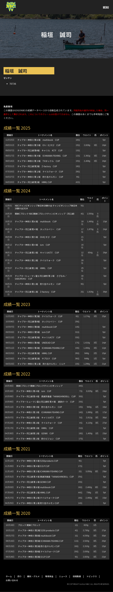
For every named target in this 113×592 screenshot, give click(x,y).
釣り (20, 576)
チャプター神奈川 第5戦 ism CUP (34, 332)
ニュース (63, 576)
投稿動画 (77, 576)
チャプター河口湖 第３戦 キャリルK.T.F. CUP (37, 252)
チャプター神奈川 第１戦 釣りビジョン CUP (38, 438)
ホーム (9, 576)
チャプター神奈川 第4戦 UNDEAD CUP (36, 342)
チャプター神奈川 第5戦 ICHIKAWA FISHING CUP (40, 540)
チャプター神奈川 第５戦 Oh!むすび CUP (35, 237)
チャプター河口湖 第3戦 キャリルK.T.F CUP (39, 337)
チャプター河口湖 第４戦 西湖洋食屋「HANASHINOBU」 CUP (46, 396)
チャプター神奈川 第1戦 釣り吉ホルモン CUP (39, 546)
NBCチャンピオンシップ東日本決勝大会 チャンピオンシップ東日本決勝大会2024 (46, 207)
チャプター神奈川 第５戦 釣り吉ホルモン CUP (39, 406)
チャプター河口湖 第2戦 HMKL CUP (35, 353)
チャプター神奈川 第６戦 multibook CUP (38, 139)
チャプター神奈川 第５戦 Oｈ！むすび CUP (38, 145)
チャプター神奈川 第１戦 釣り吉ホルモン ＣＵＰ (41, 363)
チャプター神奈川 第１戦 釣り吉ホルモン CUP (40, 176)
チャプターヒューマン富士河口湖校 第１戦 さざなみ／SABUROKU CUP (41, 277)
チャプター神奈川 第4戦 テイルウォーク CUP (39, 551)
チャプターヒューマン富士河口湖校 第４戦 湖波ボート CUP (45, 401)
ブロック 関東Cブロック (29, 525)
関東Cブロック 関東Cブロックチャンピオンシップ (39, 385)
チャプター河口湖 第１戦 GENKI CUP (35, 433)
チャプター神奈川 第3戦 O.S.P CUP (34, 556)
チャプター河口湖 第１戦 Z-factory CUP (35, 291)
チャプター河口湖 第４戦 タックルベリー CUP (38, 229)
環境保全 (49, 576)
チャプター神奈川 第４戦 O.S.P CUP (32, 466)
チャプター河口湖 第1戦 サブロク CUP (37, 358)
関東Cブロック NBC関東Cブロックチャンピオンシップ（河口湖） (45, 213)
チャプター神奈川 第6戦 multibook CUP (37, 326)
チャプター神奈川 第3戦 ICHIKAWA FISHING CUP (41, 347)
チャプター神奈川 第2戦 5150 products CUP (38, 530)
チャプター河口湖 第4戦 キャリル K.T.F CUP (39, 150)
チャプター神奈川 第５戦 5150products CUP (37, 460)
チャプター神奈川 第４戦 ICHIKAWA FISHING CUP (42, 155)
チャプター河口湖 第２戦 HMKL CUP (33, 268)
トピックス (92, 576)
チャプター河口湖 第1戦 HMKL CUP (34, 182)
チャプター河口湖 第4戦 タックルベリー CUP (40, 321)
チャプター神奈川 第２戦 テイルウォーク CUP (40, 171)
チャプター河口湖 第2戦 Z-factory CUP (37, 166)
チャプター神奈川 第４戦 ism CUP (32, 244)
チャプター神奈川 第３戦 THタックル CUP (38, 161)
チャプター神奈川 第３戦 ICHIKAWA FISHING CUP (40, 412)
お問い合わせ (12, 580)
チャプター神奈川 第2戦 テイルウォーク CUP (40, 316)
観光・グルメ (33, 576)
